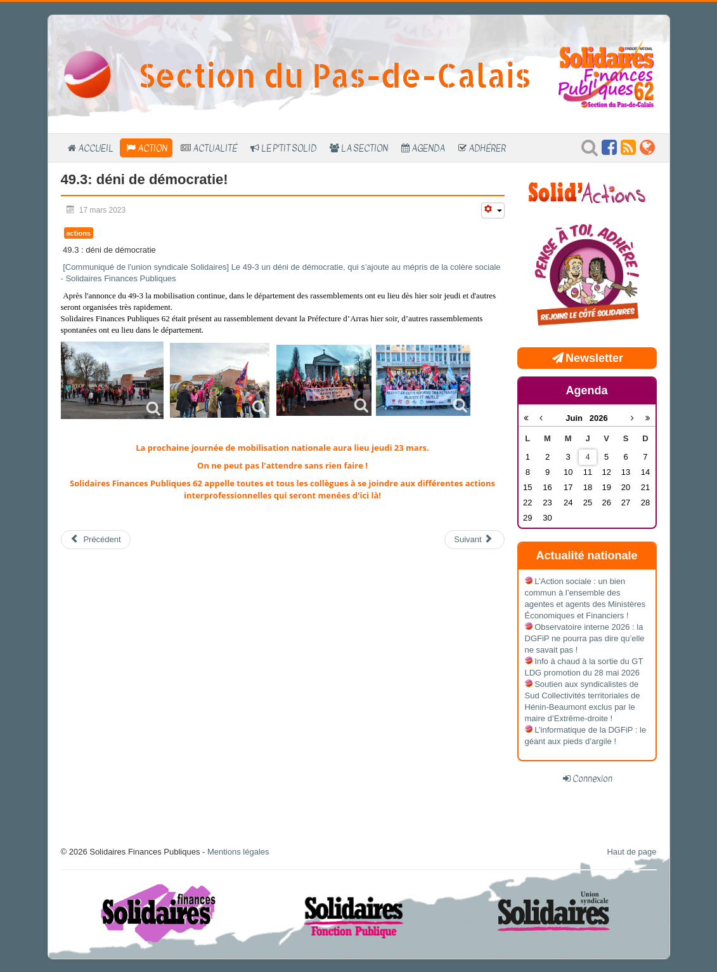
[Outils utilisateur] (492, 210)
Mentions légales (238, 851)
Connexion (592, 778)
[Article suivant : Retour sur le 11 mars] (474, 539)
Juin (577, 418)
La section (364, 147)
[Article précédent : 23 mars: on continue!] (96, 539)
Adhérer (487, 147)
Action (152, 147)
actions (79, 233)
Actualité (215, 147)
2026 (599, 418)
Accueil (95, 147)
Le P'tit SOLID (288, 147)
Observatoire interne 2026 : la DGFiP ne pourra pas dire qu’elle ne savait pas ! (585, 638)
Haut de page (631, 851)
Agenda (428, 147)
